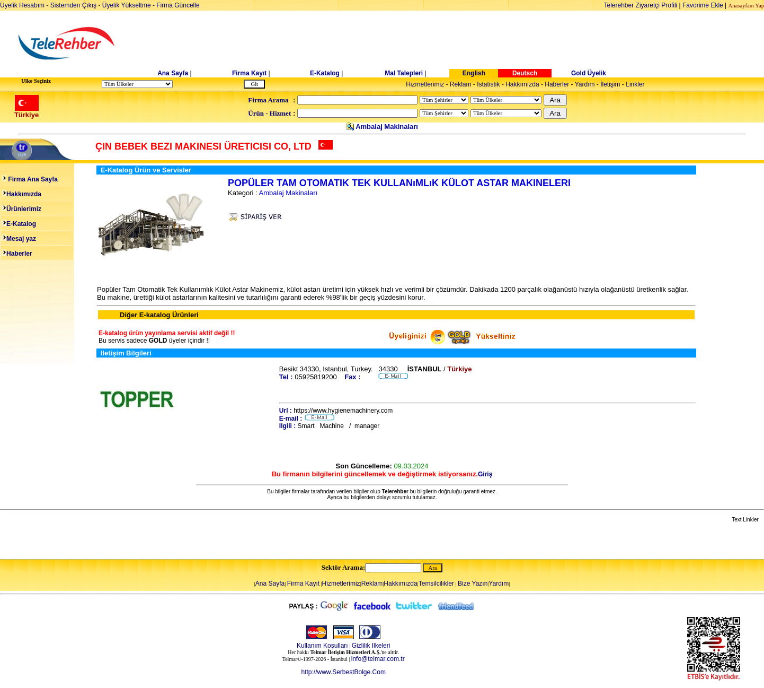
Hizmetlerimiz (425, 84)
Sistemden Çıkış (73, 5)
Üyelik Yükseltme (126, 5)
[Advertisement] (463, 43)
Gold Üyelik (588, 73)
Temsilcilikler (436, 583)
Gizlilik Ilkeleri (371, 645)
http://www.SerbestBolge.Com (343, 672)
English (474, 73)
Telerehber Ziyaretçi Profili (641, 5)
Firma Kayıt (249, 73)
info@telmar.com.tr (378, 659)
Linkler (635, 84)
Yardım (585, 84)
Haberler (557, 84)
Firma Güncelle (177, 5)
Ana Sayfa (172, 73)
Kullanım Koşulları (322, 645)
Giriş (485, 474)
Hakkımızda (522, 84)
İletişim (610, 84)
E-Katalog (325, 73)
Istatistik (488, 84)
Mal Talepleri (404, 73)
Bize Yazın (472, 583)
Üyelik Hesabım (22, 5)
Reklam (461, 84)
